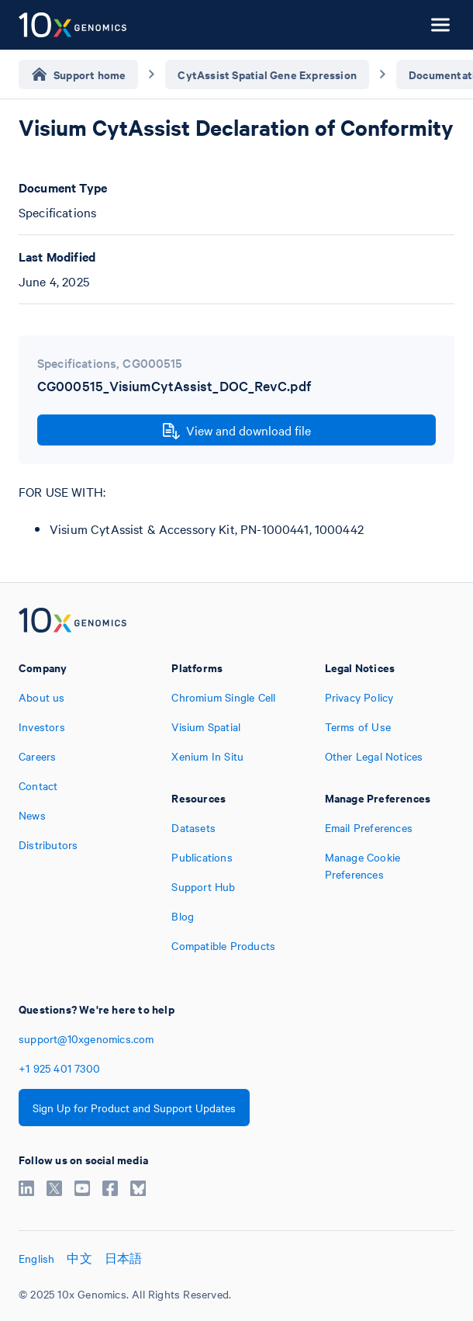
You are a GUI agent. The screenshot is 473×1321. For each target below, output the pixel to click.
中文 (79, 1258)
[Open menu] (440, 25)
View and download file (237, 430)
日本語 (124, 1258)
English (36, 1258)
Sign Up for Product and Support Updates (134, 1107)
